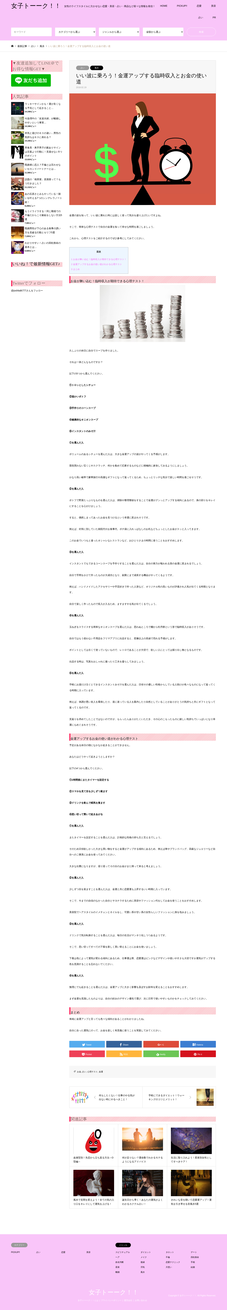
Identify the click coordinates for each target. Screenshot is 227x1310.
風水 (97, 68)
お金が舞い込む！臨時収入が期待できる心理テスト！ (98, 259)
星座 (117, 1267)
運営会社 (128, 1300)
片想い (169, 1267)
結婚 (193, 1267)
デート (194, 1252)
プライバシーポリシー (111, 1300)
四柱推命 (195, 1257)
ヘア (117, 1257)
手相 (193, 1262)
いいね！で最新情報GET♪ (36, 264)
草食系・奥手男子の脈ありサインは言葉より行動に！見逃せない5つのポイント (43, 151)
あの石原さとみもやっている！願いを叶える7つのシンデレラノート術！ (43, 198)
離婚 (117, 1272)
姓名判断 (119, 1262)
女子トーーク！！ (113, 1292)
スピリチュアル (122, 1252)
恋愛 (199, 5)
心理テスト (92, 1072)
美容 (213, 5)
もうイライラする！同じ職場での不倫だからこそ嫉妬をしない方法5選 (43, 215)
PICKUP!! (182, 5)
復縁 (143, 1262)
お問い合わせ (141, 1300)
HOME (163, 5)
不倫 (168, 1257)
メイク (144, 1257)
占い (200, 17)
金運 (101, 1072)
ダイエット (146, 1252)
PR (214, 17)
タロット (170, 1252)
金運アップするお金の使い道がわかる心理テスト (96, 264)
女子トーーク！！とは (88, 1300)
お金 (79, 1072)
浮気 (143, 1267)
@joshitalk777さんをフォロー (27, 290)
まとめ (75, 269)
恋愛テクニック (173, 1262)
